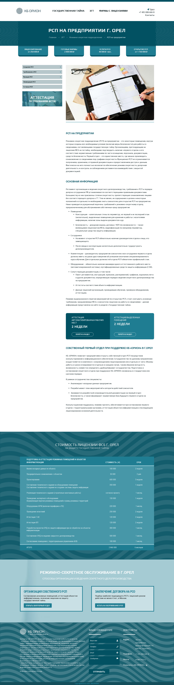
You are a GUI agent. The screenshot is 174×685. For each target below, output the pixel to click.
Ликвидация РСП (29, 82)
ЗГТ (92, 10)
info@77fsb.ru (140, 660)
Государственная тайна (68, 10)
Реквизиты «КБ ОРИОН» (135, 665)
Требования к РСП (29, 72)
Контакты (149, 15)
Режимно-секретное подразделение (85, 37)
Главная (53, 37)
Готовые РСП (28, 87)
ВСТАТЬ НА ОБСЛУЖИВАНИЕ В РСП (110, 606)
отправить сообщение (99, 672)
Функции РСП (28, 77)
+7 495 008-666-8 (146, 12)
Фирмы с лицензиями (113, 10)
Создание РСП (28, 67)
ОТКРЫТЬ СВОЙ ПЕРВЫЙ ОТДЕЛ (38, 606)
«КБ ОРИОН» (95, 683)
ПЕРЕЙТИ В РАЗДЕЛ (83, 334)
